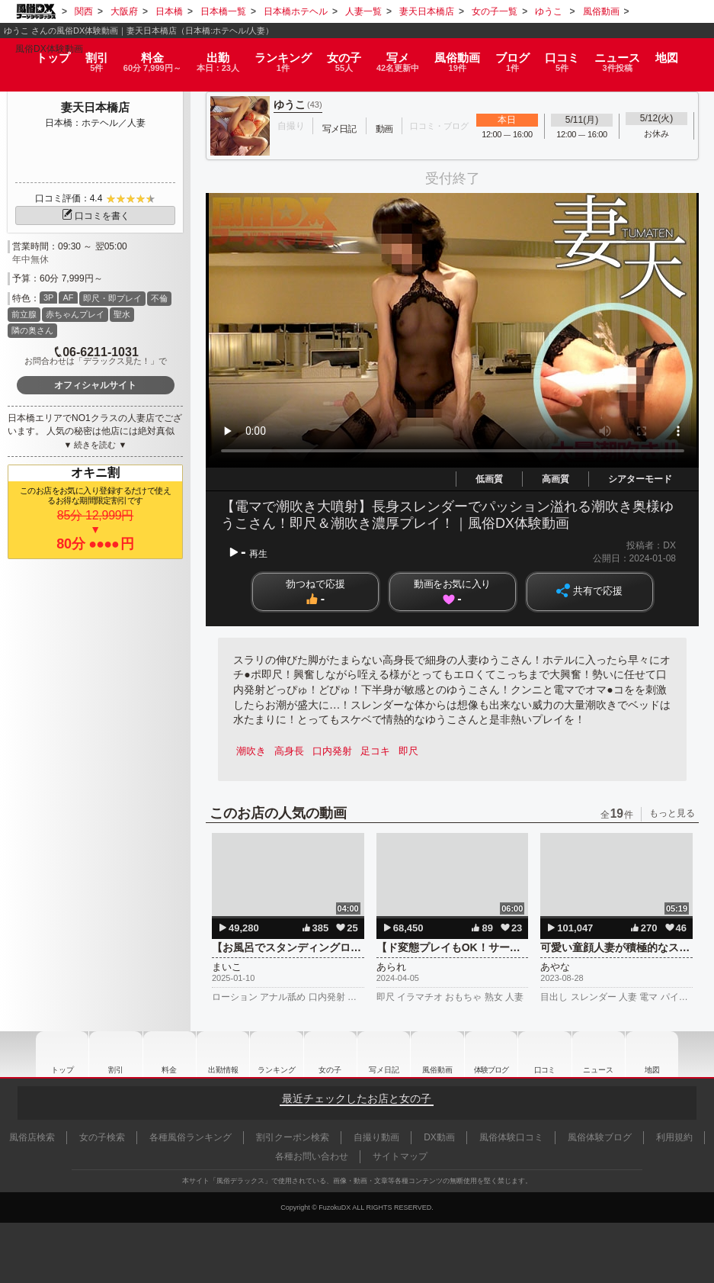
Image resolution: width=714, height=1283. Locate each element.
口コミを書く (95, 216)
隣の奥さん (32, 330)
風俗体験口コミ (511, 1137)
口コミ (572, 55)
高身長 (291, 751)
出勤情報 (216, 1054)
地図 (679, 50)
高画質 (555, 479)
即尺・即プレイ (112, 298)
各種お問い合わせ (311, 1156)
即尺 (415, 751)
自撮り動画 (376, 1137)
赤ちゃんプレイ (75, 314)
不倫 (159, 298)
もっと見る (672, 813)
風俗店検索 (32, 1137)
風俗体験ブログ (600, 1137)
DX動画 (439, 1137)
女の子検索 (102, 1137)
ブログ (521, 55)
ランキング (284, 55)
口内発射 (336, 751)
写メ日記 (382, 1054)
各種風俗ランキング (190, 1137)
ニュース (628, 55)
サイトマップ (400, 1156)
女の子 (345, 55)
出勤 (217, 55)
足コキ (380, 751)
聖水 (122, 314)
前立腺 (24, 314)
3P (48, 297)
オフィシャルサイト (95, 385)
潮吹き (252, 751)
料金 (145, 55)
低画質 (489, 479)
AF (67, 297)
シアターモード (640, 479)
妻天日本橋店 (95, 107)
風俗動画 (465, 55)
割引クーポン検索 (292, 1137)
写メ (403, 55)
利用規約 (674, 1137)
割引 (86, 55)
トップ (40, 50)
